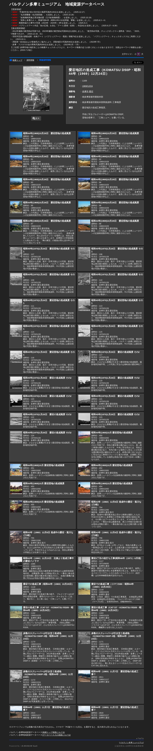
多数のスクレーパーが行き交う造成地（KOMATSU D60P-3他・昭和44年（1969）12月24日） (48, 636)
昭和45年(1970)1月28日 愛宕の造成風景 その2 (115, 352)
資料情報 (30, 60)
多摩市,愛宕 (87, 91)
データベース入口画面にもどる (56, 735)
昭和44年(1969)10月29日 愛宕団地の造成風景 (47, 133)
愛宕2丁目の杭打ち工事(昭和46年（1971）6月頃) (116, 558)
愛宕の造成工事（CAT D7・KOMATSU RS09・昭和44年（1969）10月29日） (48, 609)
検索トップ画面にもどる (53, 732)
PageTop (141, 738)
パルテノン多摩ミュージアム (131, 742)
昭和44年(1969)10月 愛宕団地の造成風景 (112, 432)
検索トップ (15, 60)
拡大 (36, 118)
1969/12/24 (87, 86)
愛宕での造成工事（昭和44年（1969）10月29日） (48, 584)
